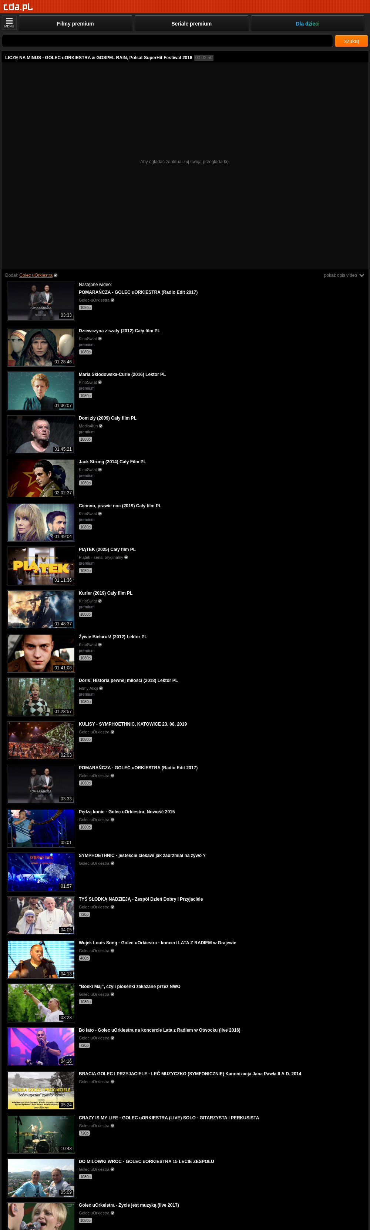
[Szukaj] (167, 41)
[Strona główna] (18, 7)
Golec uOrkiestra (36, 275)
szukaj (351, 41)
